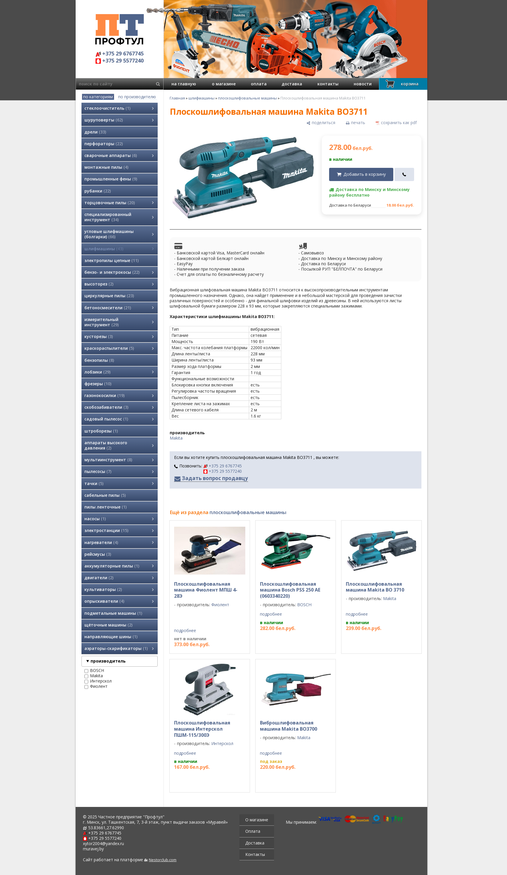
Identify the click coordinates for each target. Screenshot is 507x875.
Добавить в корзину (364, 174)
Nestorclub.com (162, 859)
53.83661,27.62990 (106, 827)
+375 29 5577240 (120, 60)
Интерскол (98, 681)
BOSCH (94, 670)
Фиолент (96, 686)
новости (363, 84)
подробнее (185, 630)
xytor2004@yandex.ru (103, 843)
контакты (327, 84)
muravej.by (93, 849)
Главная (177, 98)
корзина (401, 83)
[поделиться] (321, 122)
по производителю (137, 96)
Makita (93, 675)
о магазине (224, 84)
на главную (183, 84)
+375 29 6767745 (120, 53)
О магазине (256, 819)
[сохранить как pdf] (396, 122)
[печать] (355, 122)
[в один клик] (404, 174)
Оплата (252, 831)
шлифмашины (201, 98)
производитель (108, 661)
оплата (259, 84)
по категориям (98, 96)
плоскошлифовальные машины (247, 98)
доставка (292, 84)
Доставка (254, 843)
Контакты (255, 854)
